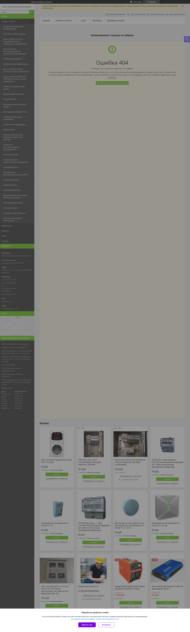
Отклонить (106, 625)
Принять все (87, 625)
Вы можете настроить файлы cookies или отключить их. (94, 619)
